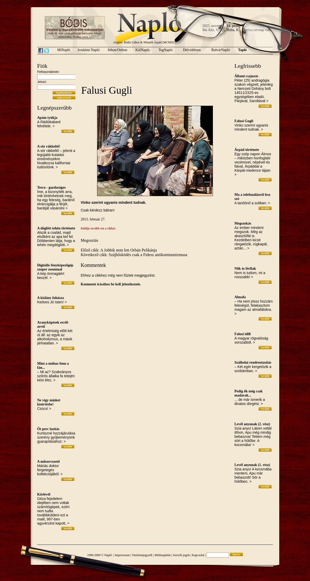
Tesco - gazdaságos (51, 187)
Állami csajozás (246, 76)
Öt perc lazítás (48, 429)
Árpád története (246, 150)
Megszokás (242, 223)
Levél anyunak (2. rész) (252, 424)
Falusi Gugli (243, 121)
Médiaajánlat (163, 555)
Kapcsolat (198, 555)
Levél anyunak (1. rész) (252, 465)
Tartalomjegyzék (142, 555)
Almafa (240, 297)
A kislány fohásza (50, 298)
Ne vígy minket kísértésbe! (48, 402)
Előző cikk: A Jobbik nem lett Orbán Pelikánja (119, 250)
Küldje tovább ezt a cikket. (98, 228)
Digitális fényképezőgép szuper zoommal (55, 267)
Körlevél (43, 494)
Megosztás (89, 240)
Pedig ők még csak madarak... (248, 393)
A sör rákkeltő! (48, 146)
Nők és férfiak (245, 268)
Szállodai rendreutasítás (252, 362)
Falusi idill (242, 334)
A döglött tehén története (56, 228)
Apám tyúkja (47, 118)
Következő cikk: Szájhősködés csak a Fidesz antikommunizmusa (134, 255)
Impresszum (122, 555)
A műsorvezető (48, 461)
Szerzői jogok (181, 555)
